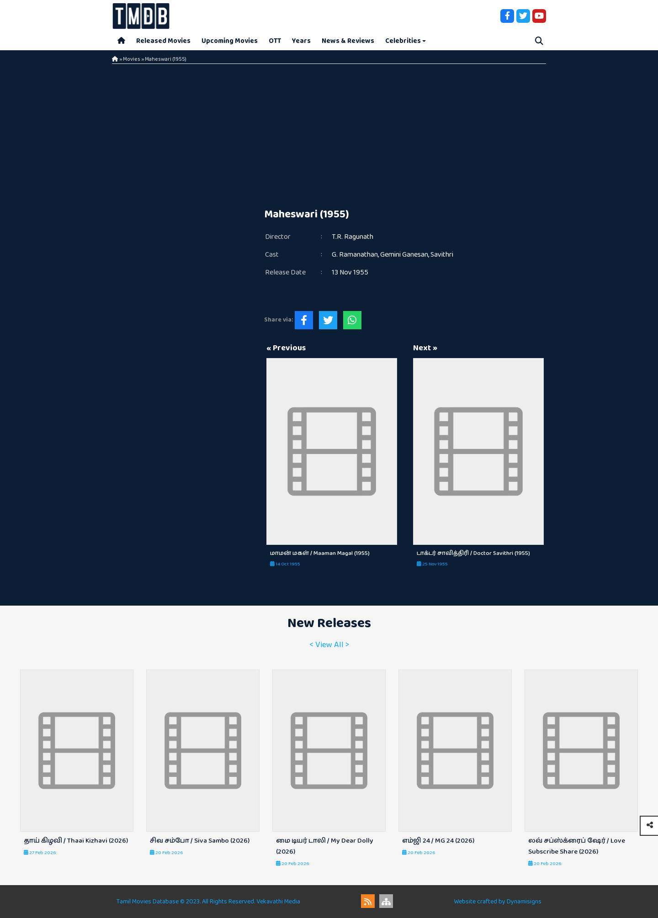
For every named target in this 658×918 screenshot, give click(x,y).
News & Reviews (348, 41)
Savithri (441, 254)
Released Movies (163, 41)
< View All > (329, 644)
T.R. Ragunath (352, 237)
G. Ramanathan (355, 254)
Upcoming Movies (230, 41)
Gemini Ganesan (404, 254)
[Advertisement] (329, 132)
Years (301, 41)
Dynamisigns (524, 902)
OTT (275, 41)
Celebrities (403, 41)
